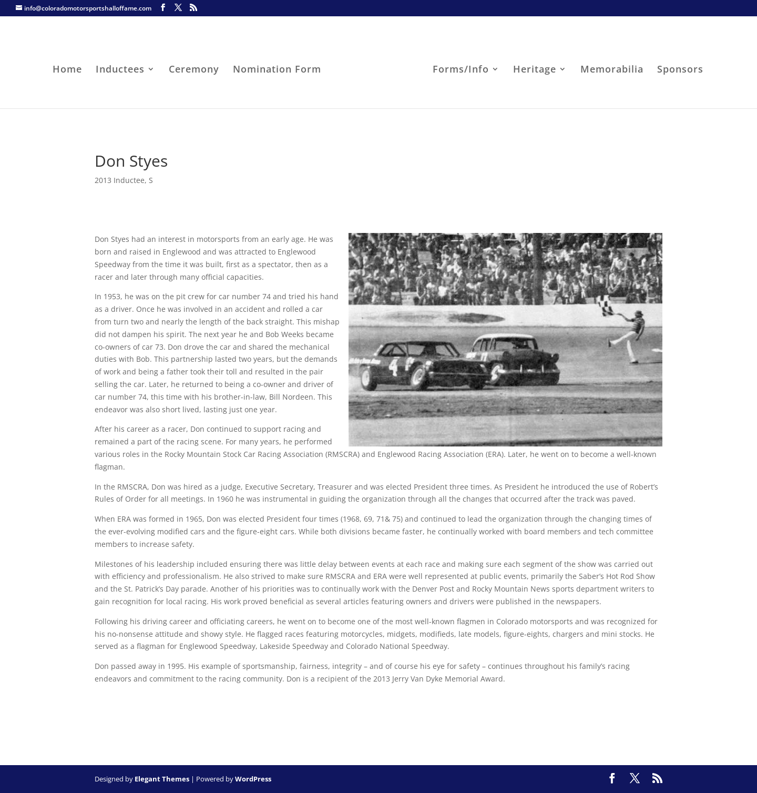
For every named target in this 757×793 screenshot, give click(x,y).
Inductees (120, 70)
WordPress (253, 779)
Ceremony (194, 70)
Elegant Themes (162, 779)
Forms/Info (461, 70)
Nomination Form (277, 70)
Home (67, 70)
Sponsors (680, 70)
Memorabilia (611, 70)
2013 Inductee (120, 180)
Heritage (534, 70)
